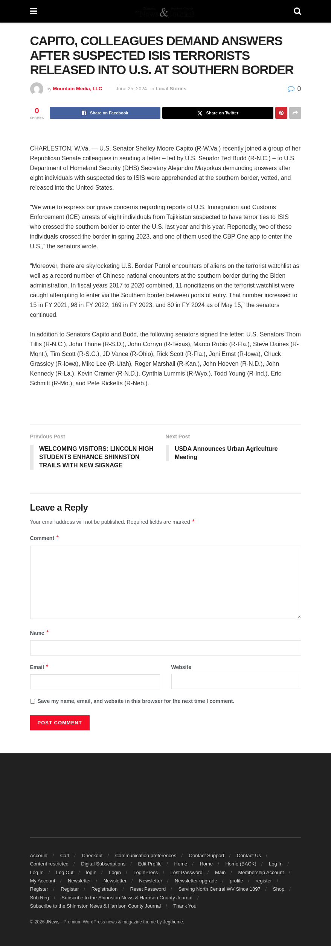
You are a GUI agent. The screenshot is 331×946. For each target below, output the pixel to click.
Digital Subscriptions (103, 864)
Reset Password (148, 889)
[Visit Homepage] (165, 11)
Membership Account (261, 872)
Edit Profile (150, 864)
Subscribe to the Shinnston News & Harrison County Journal (126, 897)
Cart (65, 855)
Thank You (184, 906)
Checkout (92, 855)
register (264, 881)
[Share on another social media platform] (295, 113)
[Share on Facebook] (105, 113)
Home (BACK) (240, 864)
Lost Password (187, 872)
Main (220, 872)
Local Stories (171, 88)
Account (39, 855)
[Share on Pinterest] (281, 113)
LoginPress (145, 872)
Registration (104, 889)
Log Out (64, 872)
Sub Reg (39, 897)
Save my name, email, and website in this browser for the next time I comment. (136, 701)
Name (40, 633)
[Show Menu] (33, 11)
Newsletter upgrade (196, 881)
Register (39, 889)
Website (181, 667)
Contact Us (249, 855)
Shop (278, 889)
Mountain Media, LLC (77, 88)
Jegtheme (173, 922)
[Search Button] (297, 11)
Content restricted (49, 864)
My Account (42, 881)
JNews (52, 922)
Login (115, 872)
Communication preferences (146, 855)
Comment (44, 538)
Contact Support (206, 855)
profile (236, 881)
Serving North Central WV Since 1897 (219, 889)
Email (39, 667)
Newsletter (79, 881)
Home (181, 864)
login (91, 872)
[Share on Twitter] (217, 113)
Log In (275, 864)
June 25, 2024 (131, 88)
